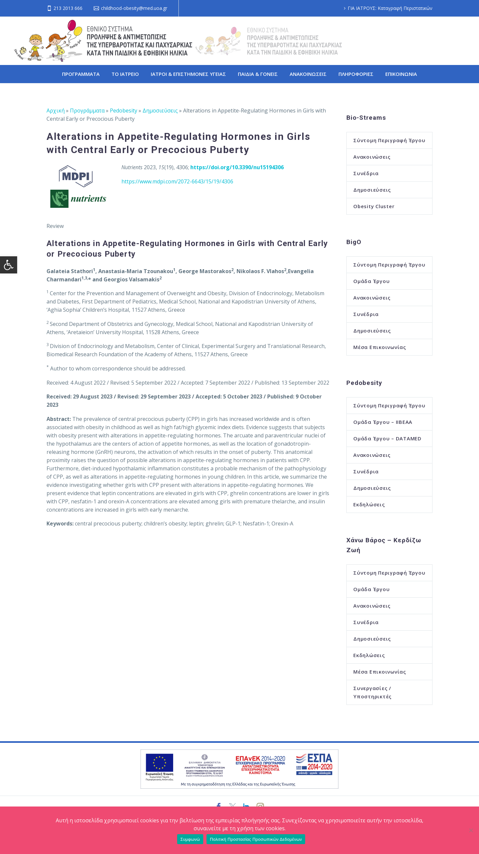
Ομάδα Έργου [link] (371, 281)
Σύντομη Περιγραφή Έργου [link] (389, 140)
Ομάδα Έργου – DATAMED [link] (387, 438)
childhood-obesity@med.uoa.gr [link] (134, 8)
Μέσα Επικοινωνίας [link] (379, 347)
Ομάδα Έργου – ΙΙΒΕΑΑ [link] (382, 422)
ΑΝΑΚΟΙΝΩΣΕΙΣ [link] (308, 74)
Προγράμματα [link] (87, 110)
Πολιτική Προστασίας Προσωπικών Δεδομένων (256, 839)
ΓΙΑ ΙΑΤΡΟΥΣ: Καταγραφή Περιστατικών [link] (390, 8)
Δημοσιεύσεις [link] (160, 110)
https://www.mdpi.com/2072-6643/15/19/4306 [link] (177, 181)
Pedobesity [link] (123, 110)
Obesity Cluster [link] (373, 206)
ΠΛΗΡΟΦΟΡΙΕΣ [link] (355, 74)
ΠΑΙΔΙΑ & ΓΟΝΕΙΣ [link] (258, 74)
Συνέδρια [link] (366, 173)
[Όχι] (470, 830)
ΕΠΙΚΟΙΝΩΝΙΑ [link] (401, 74)
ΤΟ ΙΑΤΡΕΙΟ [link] (125, 74)
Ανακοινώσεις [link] (372, 156)
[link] (8, 264)
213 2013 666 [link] (67, 8)
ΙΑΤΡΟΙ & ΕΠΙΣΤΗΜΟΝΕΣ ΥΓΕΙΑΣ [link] (188, 74)
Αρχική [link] (56, 110)
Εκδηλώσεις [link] (369, 504)
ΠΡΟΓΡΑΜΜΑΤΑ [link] (81, 74)
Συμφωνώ (190, 839)
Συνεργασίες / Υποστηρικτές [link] (372, 692)
